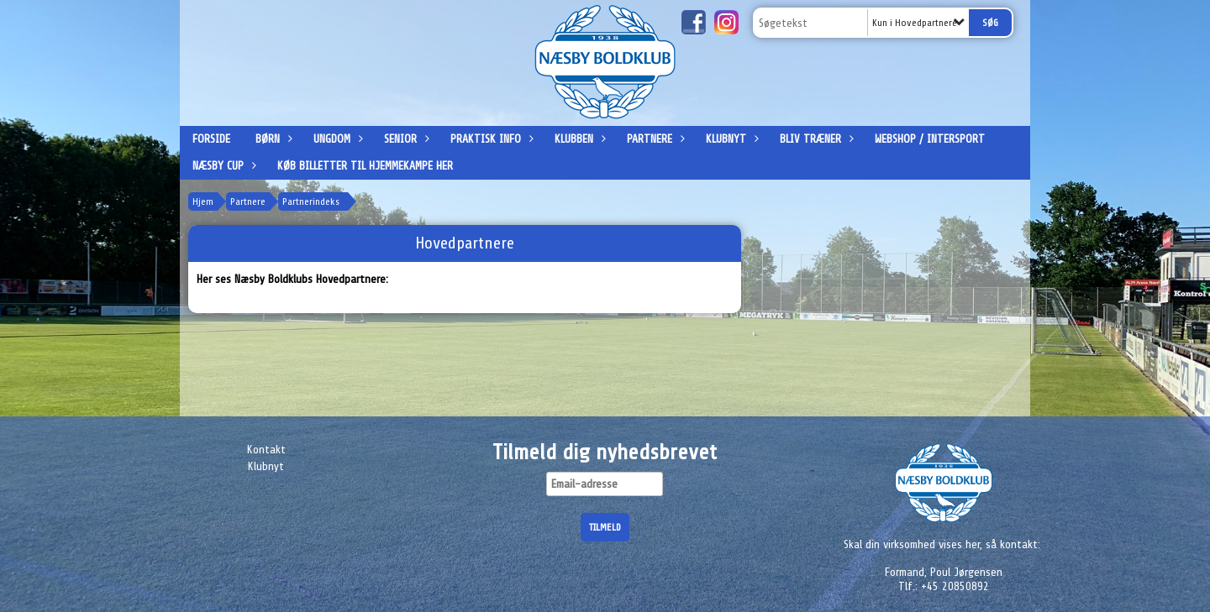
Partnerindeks (310, 201)
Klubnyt (730, 139)
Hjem (202, 201)
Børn (271, 139)
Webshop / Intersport (930, 139)
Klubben (578, 139)
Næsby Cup (222, 166)
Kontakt (266, 449)
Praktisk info (489, 139)
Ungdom (336, 139)
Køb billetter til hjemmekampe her (365, 166)
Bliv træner (815, 139)
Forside (211, 139)
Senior (404, 139)
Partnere (654, 139)
